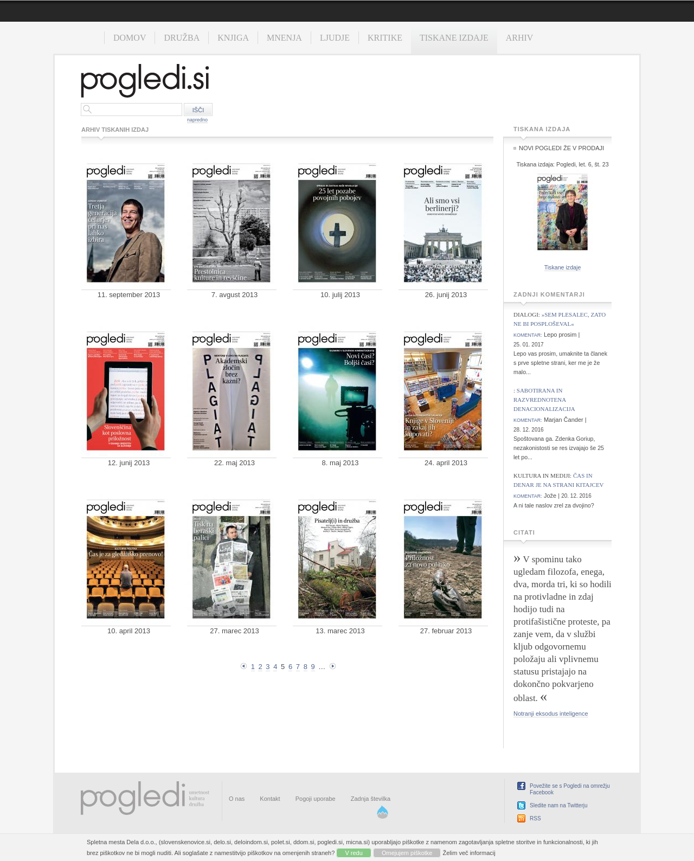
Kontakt (270, 798)
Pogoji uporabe (315, 798)
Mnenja (284, 37)
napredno (197, 120)
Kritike (385, 37)
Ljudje (335, 37)
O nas (237, 798)
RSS (535, 818)
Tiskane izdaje (454, 37)
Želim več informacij (469, 853)
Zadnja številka (370, 798)
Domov (129, 37)
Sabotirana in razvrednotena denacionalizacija (544, 399)
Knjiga (233, 37)
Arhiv (520, 37)
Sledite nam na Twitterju (559, 805)
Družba (182, 37)
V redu (353, 853)
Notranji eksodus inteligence (550, 713)
